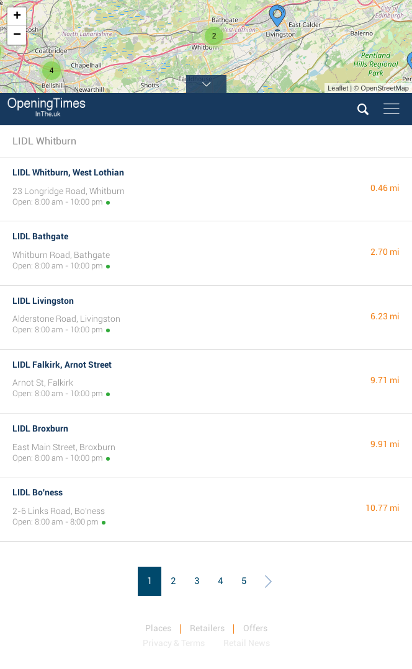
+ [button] (17, 16)
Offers (255, 628)
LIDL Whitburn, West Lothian (68, 172)
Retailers (207, 628)
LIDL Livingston (43, 301)
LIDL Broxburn (40, 428)
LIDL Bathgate (40, 236)
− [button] (17, 35)
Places (158, 628)
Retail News (246, 643)
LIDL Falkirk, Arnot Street (62, 365)
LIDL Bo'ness (37, 492)
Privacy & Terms (174, 643)
